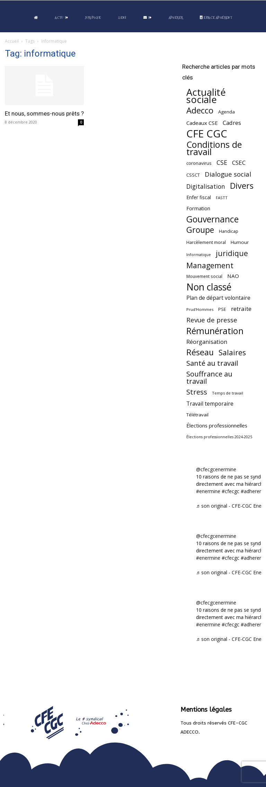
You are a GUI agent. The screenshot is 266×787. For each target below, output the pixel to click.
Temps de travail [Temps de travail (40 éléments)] (227, 393)
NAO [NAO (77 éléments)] (233, 275)
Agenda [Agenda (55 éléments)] (226, 112)
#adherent (252, 491)
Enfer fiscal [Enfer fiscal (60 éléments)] (198, 197)
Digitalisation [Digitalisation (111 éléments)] (205, 186)
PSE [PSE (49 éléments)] (222, 309)
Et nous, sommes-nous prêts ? (44, 113)
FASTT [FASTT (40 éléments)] (222, 197)
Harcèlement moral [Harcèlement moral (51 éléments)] (206, 242)
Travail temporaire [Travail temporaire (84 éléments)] (209, 403)
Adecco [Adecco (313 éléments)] (199, 110)
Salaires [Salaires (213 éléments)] (232, 352)
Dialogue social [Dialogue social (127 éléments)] (228, 174)
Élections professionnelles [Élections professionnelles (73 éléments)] (216, 425)
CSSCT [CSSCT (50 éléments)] (193, 175)
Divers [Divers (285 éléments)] (242, 185)
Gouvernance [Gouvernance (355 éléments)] (212, 219)
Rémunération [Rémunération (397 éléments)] (214, 331)
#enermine (208, 491)
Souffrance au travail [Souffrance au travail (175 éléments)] (209, 377)
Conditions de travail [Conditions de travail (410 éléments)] (214, 148)
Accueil (12, 41)
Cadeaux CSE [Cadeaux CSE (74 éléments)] (202, 122)
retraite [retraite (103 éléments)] (241, 308)
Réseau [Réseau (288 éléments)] (200, 352)
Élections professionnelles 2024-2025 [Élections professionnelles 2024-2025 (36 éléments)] (219, 436)
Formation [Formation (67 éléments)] (198, 208)
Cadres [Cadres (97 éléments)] (232, 122)
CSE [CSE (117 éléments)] (221, 162)
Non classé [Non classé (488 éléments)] (208, 287)
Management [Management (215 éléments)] (209, 265)
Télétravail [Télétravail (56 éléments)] (197, 415)
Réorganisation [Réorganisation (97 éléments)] (206, 341)
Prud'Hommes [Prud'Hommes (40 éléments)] (199, 309)
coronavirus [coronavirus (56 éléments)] (199, 163)
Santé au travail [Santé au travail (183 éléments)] (212, 363)
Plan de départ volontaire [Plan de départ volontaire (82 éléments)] (218, 298)
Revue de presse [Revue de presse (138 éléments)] (211, 320)
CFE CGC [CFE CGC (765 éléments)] (206, 133)
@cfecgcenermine (216, 469)
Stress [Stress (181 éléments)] (196, 392)
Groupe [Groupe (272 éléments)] (200, 230)
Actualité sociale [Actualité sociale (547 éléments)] (206, 95)
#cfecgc (230, 491)
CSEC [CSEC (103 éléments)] (239, 162)
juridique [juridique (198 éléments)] (232, 253)
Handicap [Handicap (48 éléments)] (228, 231)
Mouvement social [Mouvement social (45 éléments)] (204, 276)
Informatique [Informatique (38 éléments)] (198, 254)
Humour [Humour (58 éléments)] (240, 242)
